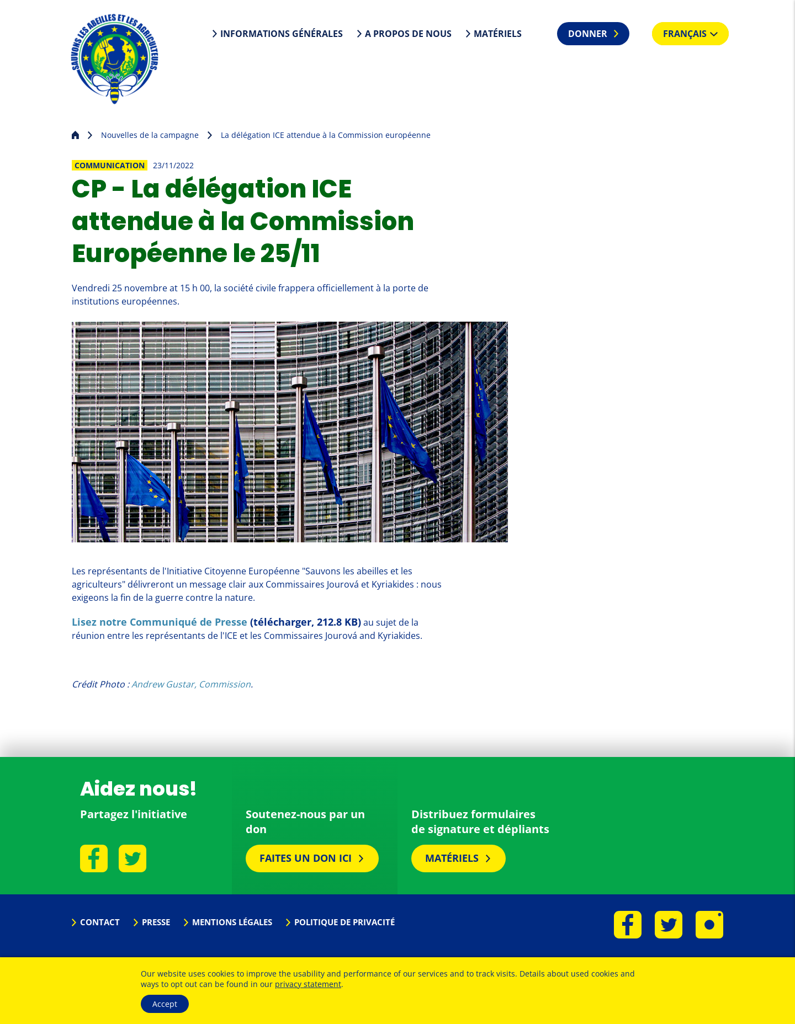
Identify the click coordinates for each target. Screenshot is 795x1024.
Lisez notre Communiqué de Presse (159, 621)
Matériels (498, 34)
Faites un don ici (305, 858)
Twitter (132, 858)
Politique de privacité (344, 921)
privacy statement (308, 984)
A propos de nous (408, 34)
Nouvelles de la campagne (150, 135)
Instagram (709, 924)
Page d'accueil (75, 134)
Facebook (94, 858)
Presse (156, 921)
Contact (100, 921)
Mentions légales (232, 921)
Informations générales (281, 34)
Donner (587, 34)
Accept (164, 1004)
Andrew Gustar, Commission (191, 684)
